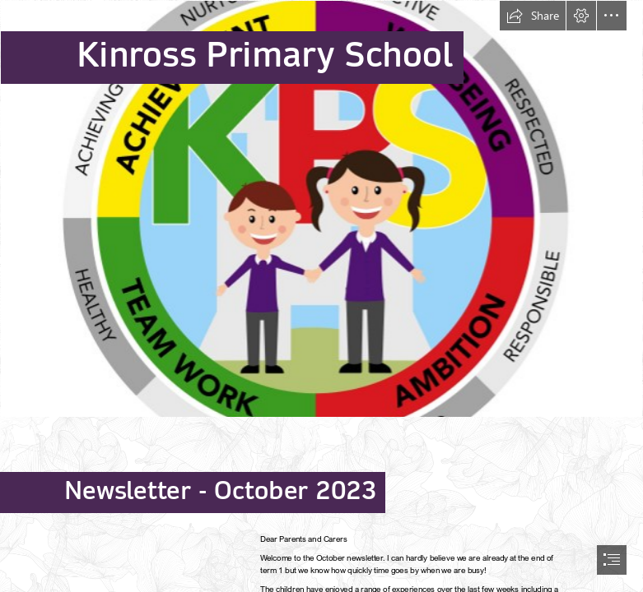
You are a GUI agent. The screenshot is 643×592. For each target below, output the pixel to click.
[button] (533, 15)
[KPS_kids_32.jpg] (321, 209)
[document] (321, 296)
